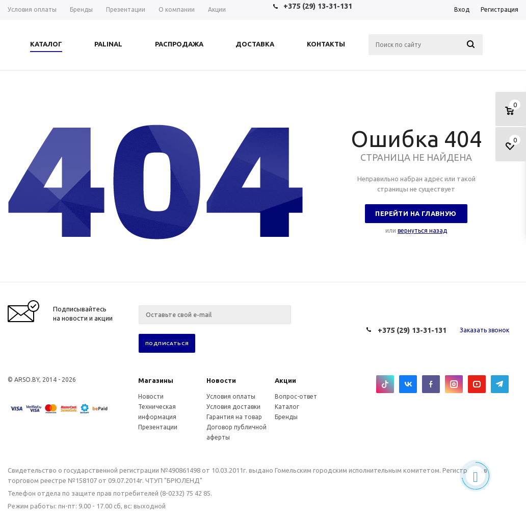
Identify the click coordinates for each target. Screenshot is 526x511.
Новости (221, 380)
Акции (285, 380)
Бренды (286, 416)
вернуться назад (422, 230)
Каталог (287, 406)
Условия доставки (233, 406)
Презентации (157, 427)
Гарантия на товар (234, 416)
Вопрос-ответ (296, 396)
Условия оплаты (230, 396)
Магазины (155, 380)
